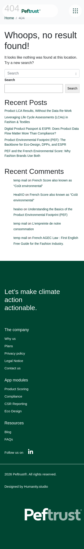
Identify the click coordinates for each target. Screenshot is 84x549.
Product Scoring (16, 389)
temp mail (20, 180)
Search (9, 80)
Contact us (12, 368)
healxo (18, 209)
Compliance (13, 396)
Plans (8, 346)
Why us (10, 338)
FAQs (8, 439)
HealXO (18, 194)
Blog (7, 432)
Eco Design (13, 411)
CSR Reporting (15, 404)
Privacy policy (14, 353)
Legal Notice (13, 361)
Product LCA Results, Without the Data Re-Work (38, 111)
